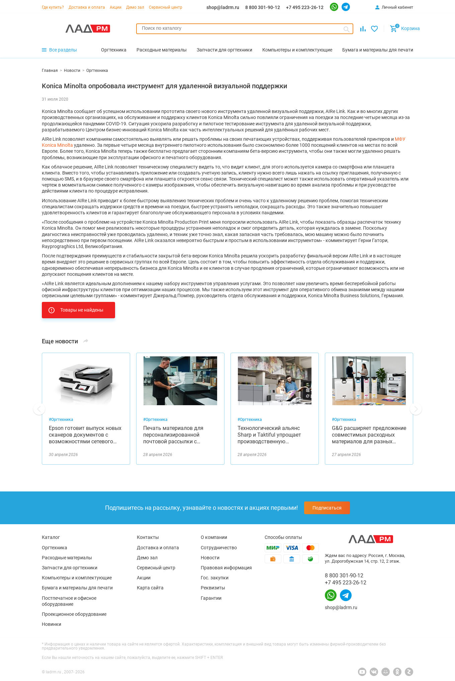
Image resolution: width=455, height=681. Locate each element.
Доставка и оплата (87, 7)
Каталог (51, 537)
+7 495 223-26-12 (305, 7)
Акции (115, 7)
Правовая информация (226, 567)
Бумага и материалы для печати (77, 587)
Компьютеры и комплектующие (77, 577)
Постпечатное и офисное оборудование (69, 601)
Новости (210, 557)
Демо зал (135, 7)
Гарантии (211, 598)
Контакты (148, 537)
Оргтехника (54, 547)
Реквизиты (213, 587)
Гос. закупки (215, 577)
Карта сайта (150, 587)
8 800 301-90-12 (262, 7)
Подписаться (327, 507)
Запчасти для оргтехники (69, 567)
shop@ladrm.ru (222, 7)
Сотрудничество (219, 547)
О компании (214, 537)
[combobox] (244, 28)
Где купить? (53, 7)
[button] (39, 409)
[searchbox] (245, 28)
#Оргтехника (61, 419)
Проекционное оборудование (74, 614)
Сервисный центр (165, 7)
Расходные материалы (67, 557)
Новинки (51, 624)
